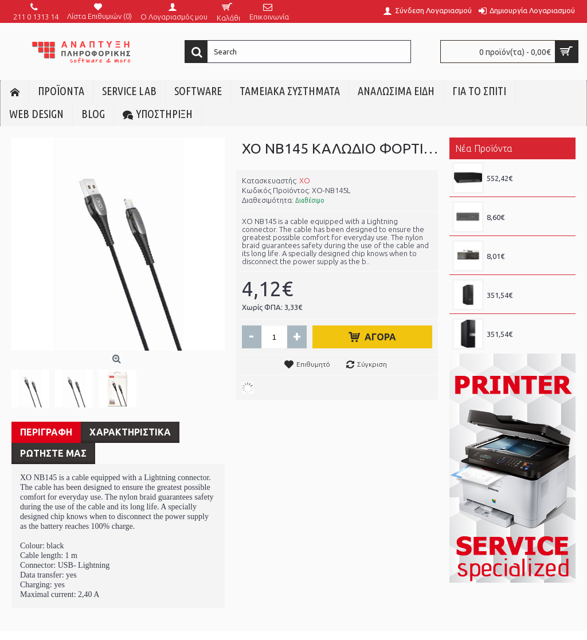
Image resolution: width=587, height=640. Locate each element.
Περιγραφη (46, 432)
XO (304, 180)
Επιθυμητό (313, 364)
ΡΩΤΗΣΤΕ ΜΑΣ (53, 453)
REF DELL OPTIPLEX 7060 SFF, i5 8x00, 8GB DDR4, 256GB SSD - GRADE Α (528, 324)
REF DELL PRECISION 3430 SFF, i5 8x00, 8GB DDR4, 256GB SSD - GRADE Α (528, 285)
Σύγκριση (372, 364)
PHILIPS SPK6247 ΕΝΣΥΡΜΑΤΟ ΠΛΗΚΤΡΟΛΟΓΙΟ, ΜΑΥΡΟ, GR (528, 207)
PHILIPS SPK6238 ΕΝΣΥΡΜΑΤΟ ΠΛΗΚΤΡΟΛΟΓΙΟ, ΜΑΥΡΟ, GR (528, 246)
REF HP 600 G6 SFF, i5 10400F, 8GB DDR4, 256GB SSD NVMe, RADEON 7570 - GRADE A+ (528, 168)
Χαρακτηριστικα (130, 432)
